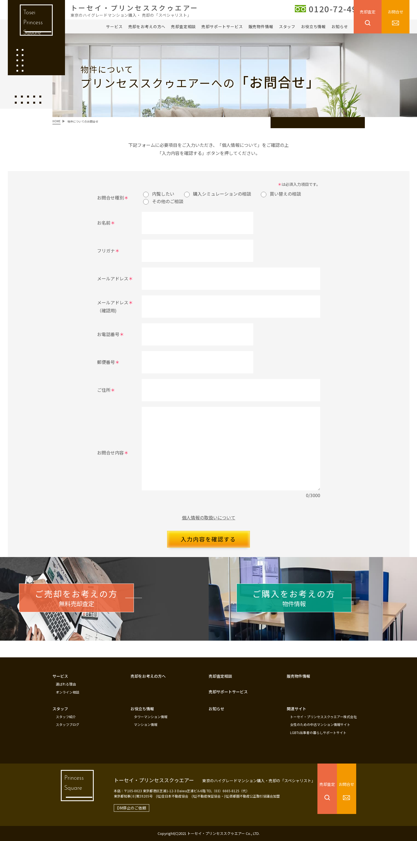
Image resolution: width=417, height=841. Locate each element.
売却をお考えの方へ (147, 26)
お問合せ (395, 11)
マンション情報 (145, 725)
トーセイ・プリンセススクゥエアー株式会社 (323, 717)
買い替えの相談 (281, 193)
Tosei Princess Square (32, 25)
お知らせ (339, 26)
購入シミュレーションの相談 (217, 193)
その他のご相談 (163, 201)
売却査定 (367, 11)
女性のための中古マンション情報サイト (320, 725)
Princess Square (71, 789)
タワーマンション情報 (150, 717)
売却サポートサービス (222, 26)
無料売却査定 (88, 602)
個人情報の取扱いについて (208, 517)
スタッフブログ (67, 725)
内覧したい (158, 193)
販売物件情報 (261, 26)
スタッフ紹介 (66, 717)
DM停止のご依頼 (123, 808)
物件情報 (306, 602)
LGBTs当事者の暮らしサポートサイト (318, 732)
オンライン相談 (67, 693)
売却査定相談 (183, 26)
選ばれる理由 (66, 686)
